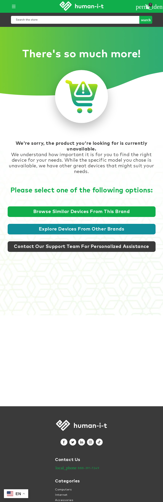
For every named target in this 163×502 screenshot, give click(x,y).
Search (146, 20)
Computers (63, 489)
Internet (61, 494)
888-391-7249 (88, 468)
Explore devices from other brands (81, 229)
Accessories (64, 500)
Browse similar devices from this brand (81, 211)
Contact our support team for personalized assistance (81, 246)
